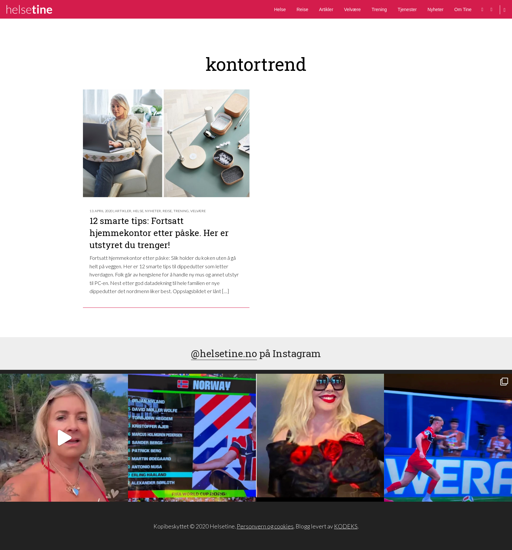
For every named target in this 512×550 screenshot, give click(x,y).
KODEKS (346, 526)
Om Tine (463, 9)
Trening (379, 9)
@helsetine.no (224, 353)
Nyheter (435, 9)
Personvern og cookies (265, 526)
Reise (302, 9)
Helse (280, 9)
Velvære (352, 9)
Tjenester (407, 9)
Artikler (326, 9)
